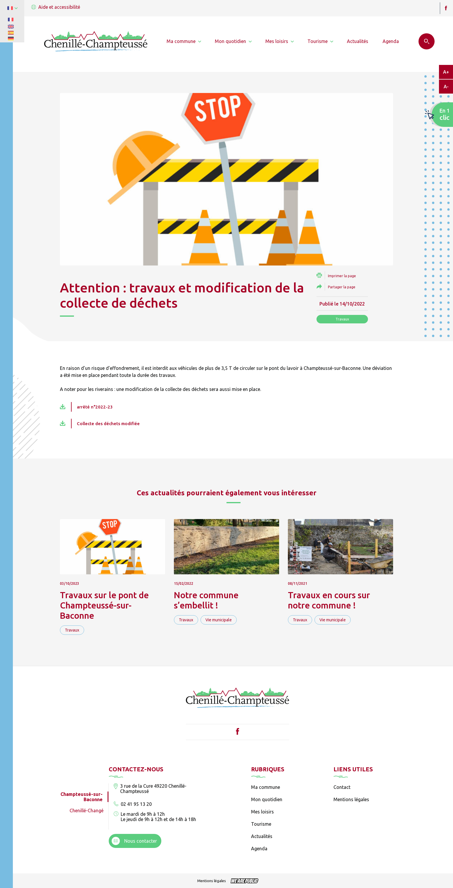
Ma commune (265, 787)
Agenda (259, 848)
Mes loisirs (262, 811)
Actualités (261, 836)
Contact (341, 787)
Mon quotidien (266, 799)
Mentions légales (351, 799)
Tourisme (261, 824)
